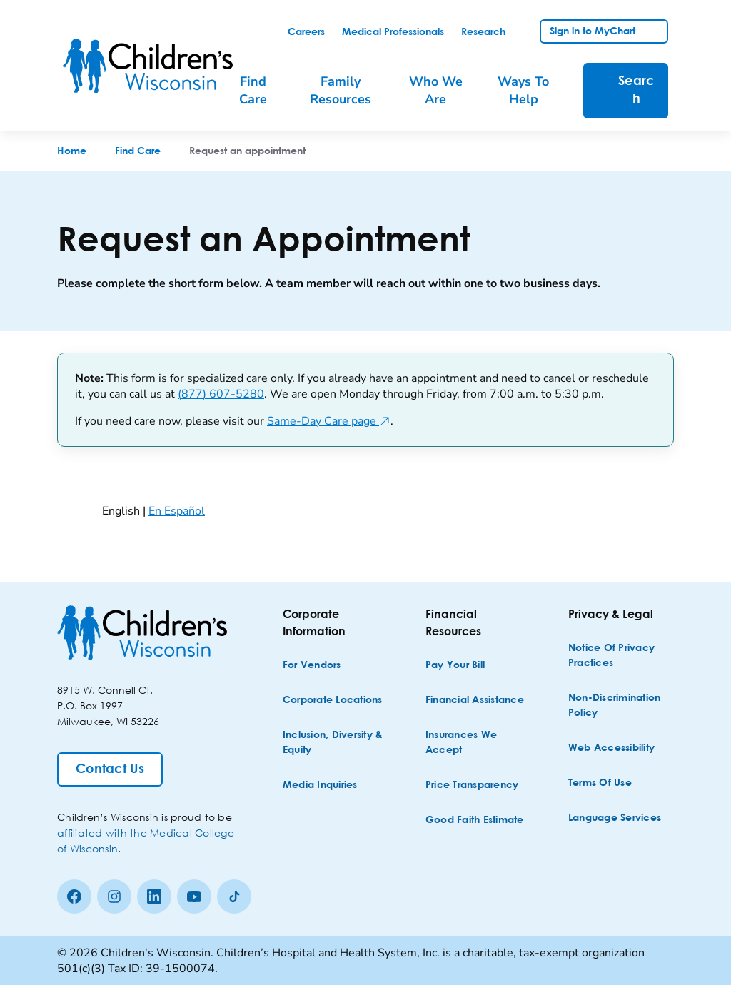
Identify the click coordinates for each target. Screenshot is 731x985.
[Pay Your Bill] (455, 665)
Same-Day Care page (328, 421)
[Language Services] (614, 818)
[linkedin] (154, 896)
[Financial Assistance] (474, 700)
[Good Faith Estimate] (474, 820)
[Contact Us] (110, 769)
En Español (176, 511)
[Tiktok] (234, 896)
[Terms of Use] (600, 783)
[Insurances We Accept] (476, 743)
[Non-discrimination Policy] (619, 706)
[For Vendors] (312, 665)
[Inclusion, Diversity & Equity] (334, 743)
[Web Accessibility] (611, 748)
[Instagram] (114, 896)
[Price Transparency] (472, 785)
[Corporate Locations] (333, 700)
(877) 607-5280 (221, 394)
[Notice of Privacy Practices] (619, 656)
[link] (306, 32)
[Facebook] (74, 896)
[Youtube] (194, 896)
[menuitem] (261, 90)
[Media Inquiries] (320, 785)
